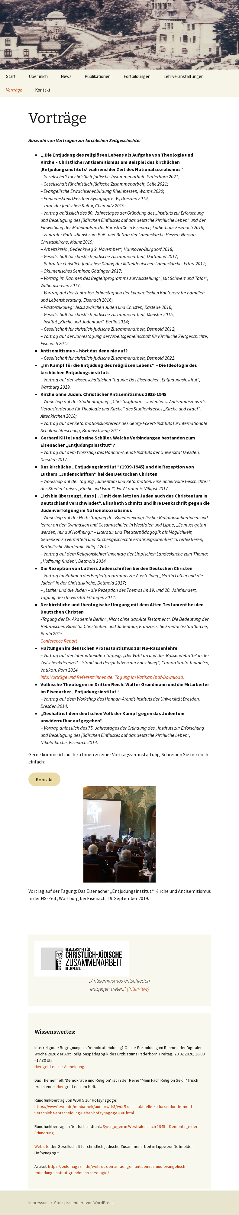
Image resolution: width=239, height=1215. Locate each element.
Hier (60, 1086)
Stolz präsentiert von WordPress (84, 1202)
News (66, 76)
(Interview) (138, 988)
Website (42, 1146)
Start (11, 76)
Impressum (38, 1202)
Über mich (38, 76)
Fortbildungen (137, 76)
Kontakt (42, 90)
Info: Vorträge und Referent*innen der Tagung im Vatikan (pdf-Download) (112, 677)
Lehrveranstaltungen (183, 76)
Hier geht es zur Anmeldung (59, 1066)
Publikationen (98, 76)
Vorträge (14, 90)
